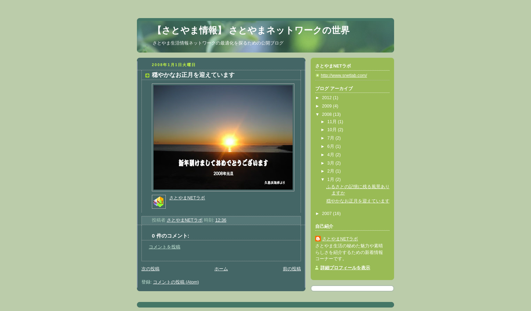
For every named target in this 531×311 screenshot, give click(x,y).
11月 (332, 121)
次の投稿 (150, 268)
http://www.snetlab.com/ (344, 75)
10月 (332, 129)
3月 (331, 163)
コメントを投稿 (164, 247)
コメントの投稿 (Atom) (176, 282)
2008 (327, 114)
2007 (327, 213)
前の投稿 (292, 268)
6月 (331, 146)
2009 (327, 106)
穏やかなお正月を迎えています (358, 201)
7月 (331, 138)
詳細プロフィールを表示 (345, 267)
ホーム (221, 268)
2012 (327, 97)
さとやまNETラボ (187, 198)
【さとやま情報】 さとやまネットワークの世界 (251, 30)
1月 (331, 179)
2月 (331, 171)
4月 (331, 154)
